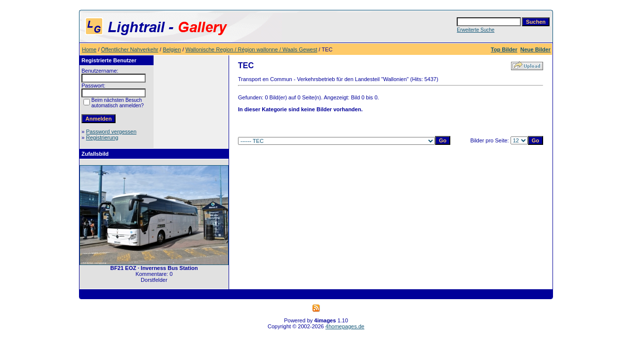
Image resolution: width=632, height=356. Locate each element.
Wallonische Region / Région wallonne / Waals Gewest (251, 49)
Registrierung (102, 137)
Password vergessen (111, 131)
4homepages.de (344, 326)
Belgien (172, 49)
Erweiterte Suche (475, 30)
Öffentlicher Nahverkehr (129, 49)
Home (89, 49)
